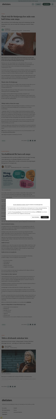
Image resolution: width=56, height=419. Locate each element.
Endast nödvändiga (35, 217)
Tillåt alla (45, 217)
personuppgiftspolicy (17, 212)
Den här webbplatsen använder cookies (20, 204)
